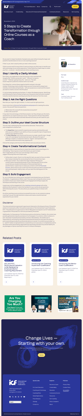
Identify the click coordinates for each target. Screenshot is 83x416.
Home (5, 48)
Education (52, 390)
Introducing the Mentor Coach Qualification (67, 264)
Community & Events (54, 11)
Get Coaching (75, 11)
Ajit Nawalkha (71, 64)
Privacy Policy (66, 384)
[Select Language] (15, 402)
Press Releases (37, 398)
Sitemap (35, 401)
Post (9, 48)
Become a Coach (8, 11)
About (38, 6)
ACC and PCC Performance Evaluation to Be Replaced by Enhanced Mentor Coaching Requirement (13, 267)
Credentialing (19, 11)
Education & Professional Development (36, 11)
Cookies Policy (66, 387)
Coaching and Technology (39, 390)
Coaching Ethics (37, 393)
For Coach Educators (29, 6)
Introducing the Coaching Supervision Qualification (41, 264)
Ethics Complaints (54, 401)
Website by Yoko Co (74, 414)
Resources (66, 11)
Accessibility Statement (66, 391)
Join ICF (75, 6)
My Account (57, 6)
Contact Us (44, 6)
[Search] (50, 6)
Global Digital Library (38, 396)
